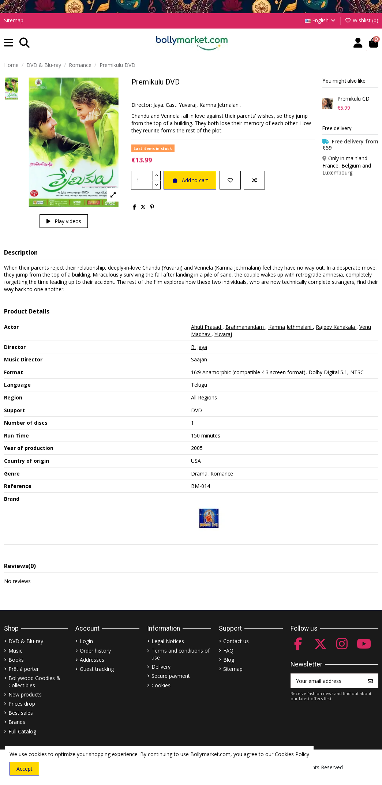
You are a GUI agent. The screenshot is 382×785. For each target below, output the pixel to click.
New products (25, 694)
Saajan (199, 359)
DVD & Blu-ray (25, 641)
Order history (95, 650)
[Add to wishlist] (230, 180)
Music (15, 650)
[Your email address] (327, 681)
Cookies (161, 685)
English (321, 20)
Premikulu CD (353, 99)
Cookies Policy (292, 754)
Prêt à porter (23, 668)
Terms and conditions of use (180, 654)
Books (16, 659)
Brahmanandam (245, 326)
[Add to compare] (254, 180)
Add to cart (190, 180)
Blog (228, 659)
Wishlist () (361, 20)
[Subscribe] (370, 681)
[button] (8, 43)
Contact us (236, 641)
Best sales (20, 712)
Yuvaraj (223, 334)
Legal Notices (167, 641)
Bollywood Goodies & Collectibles (34, 682)
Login (86, 641)
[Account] (358, 43)
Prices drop (21, 703)
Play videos (63, 221)
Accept (24, 768)
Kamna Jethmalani (290, 326)
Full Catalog (22, 731)
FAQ (228, 650)
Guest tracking (97, 668)
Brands (16, 721)
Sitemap (13, 20)
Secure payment (170, 675)
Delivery (161, 666)
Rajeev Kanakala (336, 326)
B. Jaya (199, 346)
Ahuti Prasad (206, 326)
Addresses (92, 659)
